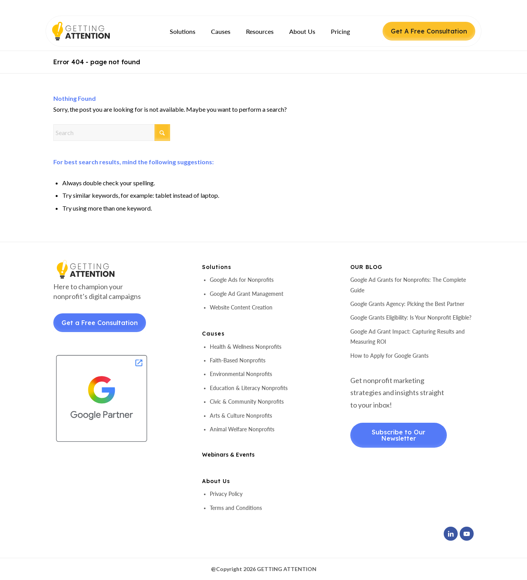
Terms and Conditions (236, 507)
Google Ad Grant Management (246, 293)
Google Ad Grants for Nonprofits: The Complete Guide (408, 284)
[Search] (111, 132)
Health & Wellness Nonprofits (245, 346)
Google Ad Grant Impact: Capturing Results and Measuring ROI (407, 336)
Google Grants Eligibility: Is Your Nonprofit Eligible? (410, 317)
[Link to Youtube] (467, 534)
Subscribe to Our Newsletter (398, 435)
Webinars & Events (228, 454)
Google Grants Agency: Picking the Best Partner (407, 304)
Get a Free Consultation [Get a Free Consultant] (99, 323)
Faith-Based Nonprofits (237, 360)
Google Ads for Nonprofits (242, 279)
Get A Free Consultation (429, 31)
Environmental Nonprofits (241, 374)
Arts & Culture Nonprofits (241, 415)
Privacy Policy (226, 493)
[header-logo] (94, 31)
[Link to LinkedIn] (451, 534)
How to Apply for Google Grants (389, 355)
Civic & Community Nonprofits (247, 401)
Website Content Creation (241, 307)
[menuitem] (182, 31)
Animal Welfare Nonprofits (242, 429)
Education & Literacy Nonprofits (249, 388)
